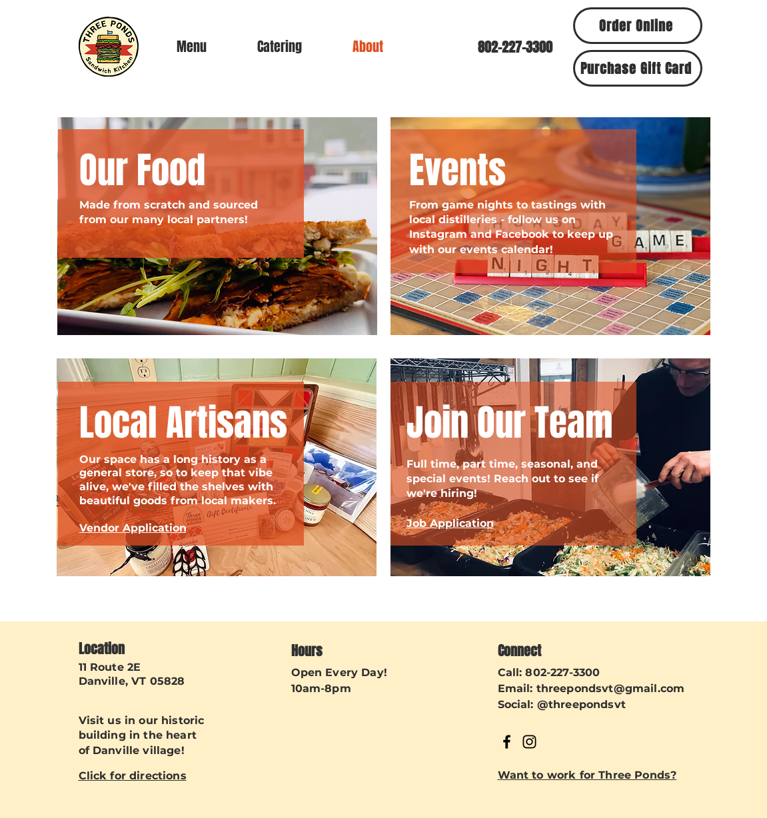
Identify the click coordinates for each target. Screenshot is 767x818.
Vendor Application (133, 528)
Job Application (450, 523)
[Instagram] (529, 742)
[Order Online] (637, 25)
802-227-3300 (562, 672)
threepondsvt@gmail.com (610, 688)
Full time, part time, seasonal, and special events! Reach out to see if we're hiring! (502, 479)
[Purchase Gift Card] (637, 68)
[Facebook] (507, 742)
